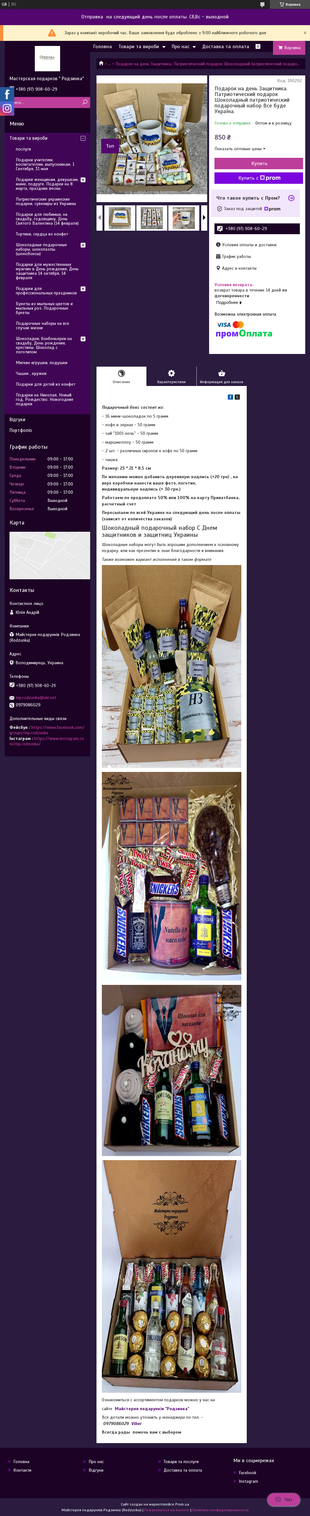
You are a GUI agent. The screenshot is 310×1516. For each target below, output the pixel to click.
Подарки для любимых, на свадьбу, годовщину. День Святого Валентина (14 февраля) (47, 219)
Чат (283, 1499)
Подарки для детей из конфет (45, 384)
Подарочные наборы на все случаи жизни (42, 326)
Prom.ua (182, 1504)
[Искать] (84, 102)
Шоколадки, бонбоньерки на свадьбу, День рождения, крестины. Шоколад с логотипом (44, 345)
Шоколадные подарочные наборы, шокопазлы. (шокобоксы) (41, 249)
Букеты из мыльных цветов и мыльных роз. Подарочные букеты (44, 308)
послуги (23, 149)
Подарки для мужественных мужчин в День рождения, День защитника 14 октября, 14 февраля (47, 271)
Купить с (260, 178)
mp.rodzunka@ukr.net (36, 697)
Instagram (248, 1481)
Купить (259, 163)
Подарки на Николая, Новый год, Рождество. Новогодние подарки (44, 399)
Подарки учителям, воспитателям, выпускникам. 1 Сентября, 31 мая (45, 164)
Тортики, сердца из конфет (42, 234)
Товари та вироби (138, 46)
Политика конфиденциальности (220, 1510)
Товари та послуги (181, 1461)
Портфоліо (20, 430)
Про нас (180, 46)
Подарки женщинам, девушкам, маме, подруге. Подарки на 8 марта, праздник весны (47, 184)
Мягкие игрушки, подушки (41, 362)
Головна (102, 46)
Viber (136, 1423)
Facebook (247, 1472)
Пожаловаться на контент (166, 1510)
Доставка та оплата (225, 46)
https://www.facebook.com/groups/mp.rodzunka (46, 730)
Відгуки (17, 419)
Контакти (22, 1470)
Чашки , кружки (31, 373)
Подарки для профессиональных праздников (46, 291)
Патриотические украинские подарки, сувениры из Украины (46, 201)
